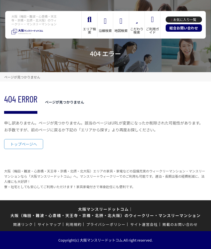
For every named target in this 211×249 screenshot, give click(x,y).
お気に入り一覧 (184, 19)
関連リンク (23, 224)
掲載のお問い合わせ (180, 224)
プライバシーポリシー (106, 224)
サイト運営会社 (144, 224)
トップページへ (23, 144)
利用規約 (74, 224)
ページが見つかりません (22, 77)
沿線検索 (105, 30)
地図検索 (120, 30)
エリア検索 (89, 30)
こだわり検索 (136, 30)
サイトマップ (49, 224)
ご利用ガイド (152, 30)
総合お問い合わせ (184, 28)
